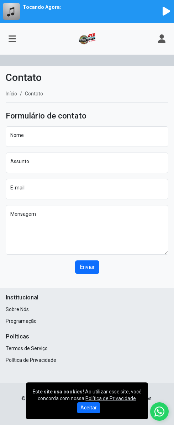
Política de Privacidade (31, 360)
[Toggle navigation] (12, 38)
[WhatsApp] (159, 411)
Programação (21, 321)
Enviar (87, 267)
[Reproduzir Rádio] (166, 11)
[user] (162, 38)
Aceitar (88, 407)
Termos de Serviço (27, 348)
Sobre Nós (17, 309)
